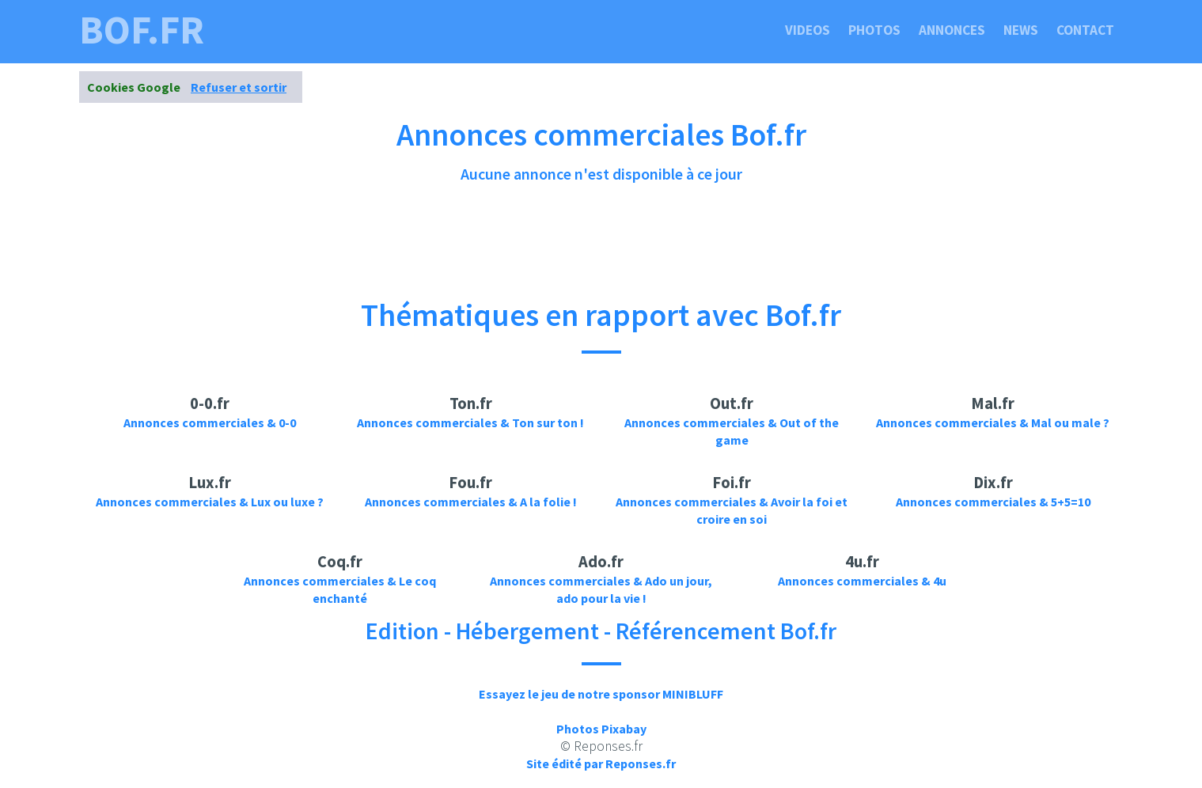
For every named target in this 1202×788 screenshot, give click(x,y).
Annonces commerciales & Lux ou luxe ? (210, 502)
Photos (874, 30)
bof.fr (141, 30)
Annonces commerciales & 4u (862, 581)
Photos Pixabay (601, 729)
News (1020, 30)
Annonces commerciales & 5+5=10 (993, 502)
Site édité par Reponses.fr (601, 763)
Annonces (952, 30)
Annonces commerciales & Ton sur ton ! (470, 422)
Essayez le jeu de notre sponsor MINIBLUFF (601, 694)
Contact (1085, 30)
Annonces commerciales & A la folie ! (471, 502)
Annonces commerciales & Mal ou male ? (992, 422)
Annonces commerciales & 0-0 (209, 422)
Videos (807, 30)
